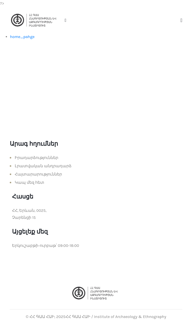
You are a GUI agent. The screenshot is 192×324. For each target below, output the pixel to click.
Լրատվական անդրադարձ (43, 166)
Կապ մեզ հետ (29, 182)
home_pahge (22, 36)
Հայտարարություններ (38, 174)
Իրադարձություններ (36, 157)
